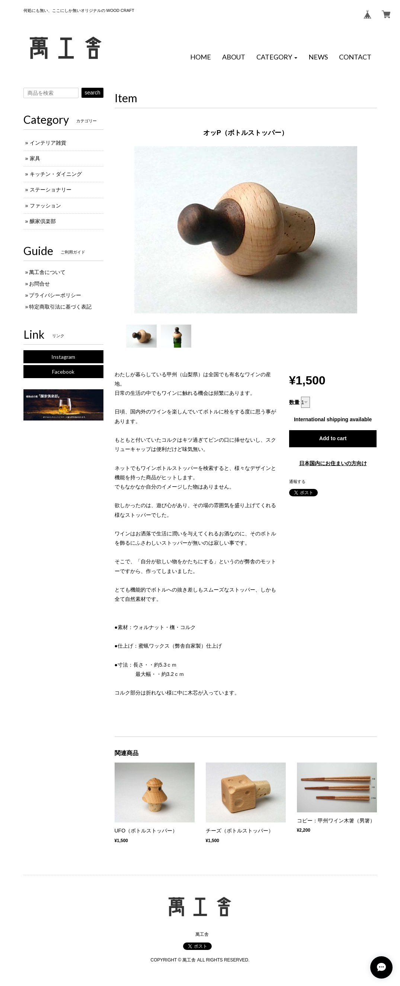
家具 (35, 158)
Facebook (63, 371)
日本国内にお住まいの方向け (333, 463)
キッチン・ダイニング (56, 174)
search (92, 93)
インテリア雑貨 (48, 143)
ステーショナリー (50, 190)
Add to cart (333, 438)
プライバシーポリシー (55, 295)
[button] (277, 57)
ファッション (45, 206)
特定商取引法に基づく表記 (60, 307)
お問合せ (39, 284)
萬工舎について (47, 272)
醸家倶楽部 (43, 221)
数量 (294, 402)
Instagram (63, 357)
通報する (297, 481)
